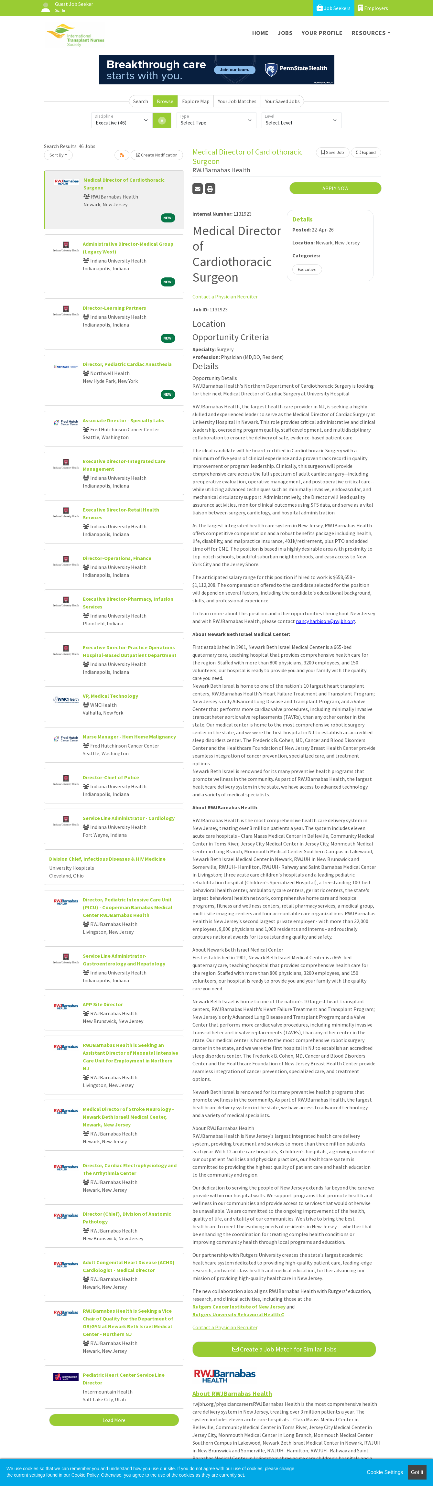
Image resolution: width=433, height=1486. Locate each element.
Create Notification (157, 155)
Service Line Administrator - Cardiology (129, 818)
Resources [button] (369, 33)
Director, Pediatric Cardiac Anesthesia (127, 364)
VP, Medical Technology (110, 696)
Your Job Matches (237, 101)
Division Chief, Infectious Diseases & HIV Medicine (107, 859)
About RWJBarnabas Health (232, 1393)
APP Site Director (103, 1004)
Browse (165, 101)
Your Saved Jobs (282, 101)
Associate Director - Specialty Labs (123, 420)
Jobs (285, 33)
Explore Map (196, 101)
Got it (417, 1472)
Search (140, 101)
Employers (373, 8)
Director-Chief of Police (111, 777)
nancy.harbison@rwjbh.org (325, 621)
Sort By (56, 155)
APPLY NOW (335, 188)
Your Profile (322, 33)
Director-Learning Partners (114, 308)
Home (260, 33)
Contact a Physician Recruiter (225, 296)
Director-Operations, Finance (117, 558)
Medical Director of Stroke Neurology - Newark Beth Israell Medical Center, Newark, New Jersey (128, 1117)
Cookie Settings (385, 1472)
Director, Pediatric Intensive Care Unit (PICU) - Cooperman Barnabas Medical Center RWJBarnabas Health (127, 907)
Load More (114, 1420)
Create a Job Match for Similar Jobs (284, 1349)
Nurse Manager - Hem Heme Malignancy (129, 736)
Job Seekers (334, 8)
